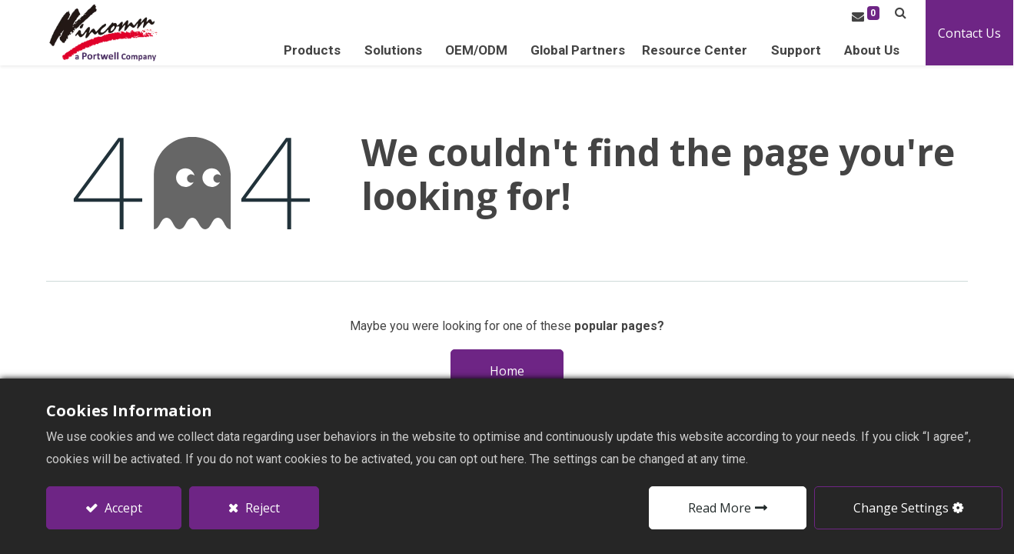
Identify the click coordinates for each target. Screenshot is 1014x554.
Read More (719, 507)
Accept (121, 507)
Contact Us (970, 33)
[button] (901, 12)
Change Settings (901, 507)
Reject (261, 507)
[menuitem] (578, 50)
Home (507, 370)
